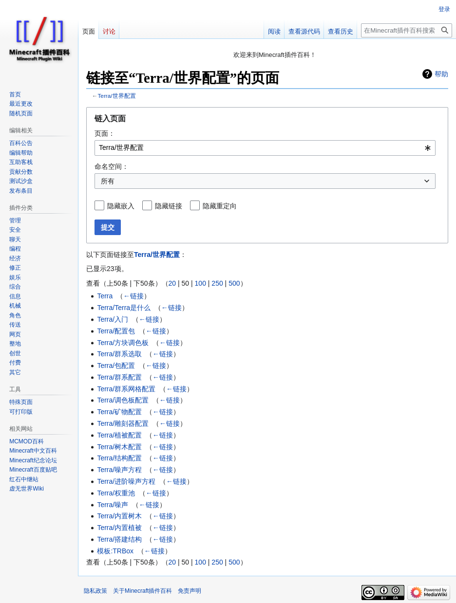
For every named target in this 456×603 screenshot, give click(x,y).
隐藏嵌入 (120, 206)
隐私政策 (95, 590)
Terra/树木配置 (119, 447)
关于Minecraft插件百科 (142, 590)
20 (172, 283)
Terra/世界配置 (117, 95)
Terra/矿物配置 (119, 412)
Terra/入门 (112, 319)
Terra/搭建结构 (119, 539)
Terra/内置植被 (119, 527)
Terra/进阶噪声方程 (126, 481)
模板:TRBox (115, 551)
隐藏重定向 (220, 206)
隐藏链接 (168, 206)
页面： (105, 133)
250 (217, 283)
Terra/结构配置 (119, 458)
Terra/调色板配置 (123, 400)
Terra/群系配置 (119, 377)
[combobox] (265, 148)
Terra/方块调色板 (123, 343)
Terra (105, 296)
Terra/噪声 (112, 505)
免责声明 (189, 590)
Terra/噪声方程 (119, 470)
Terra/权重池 (116, 493)
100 (200, 283)
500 (234, 283)
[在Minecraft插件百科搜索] (406, 30)
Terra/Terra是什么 (124, 307)
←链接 (133, 296)
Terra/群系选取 (119, 354)
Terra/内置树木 (119, 516)
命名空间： (112, 166)
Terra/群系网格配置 (126, 389)
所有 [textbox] (107, 181)
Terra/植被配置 (119, 435)
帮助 (441, 74)
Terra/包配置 (116, 365)
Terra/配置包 (116, 331)
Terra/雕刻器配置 (123, 423)
